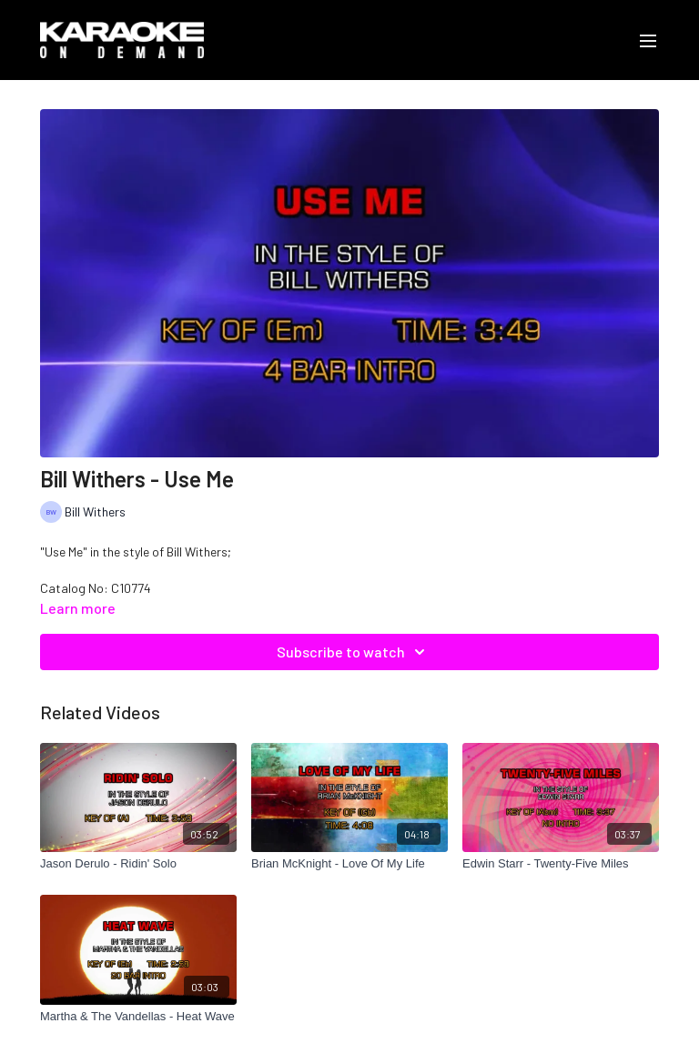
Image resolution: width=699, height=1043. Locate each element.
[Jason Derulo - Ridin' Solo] (138, 864)
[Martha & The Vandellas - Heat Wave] (138, 1017)
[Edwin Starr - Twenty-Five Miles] (560, 864)
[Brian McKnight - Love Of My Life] (349, 864)
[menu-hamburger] (648, 40)
